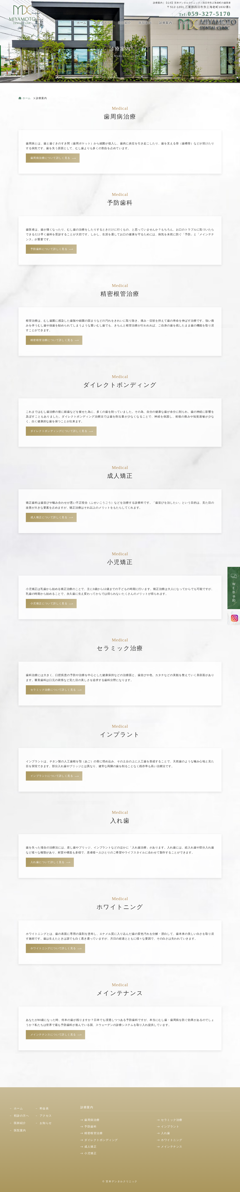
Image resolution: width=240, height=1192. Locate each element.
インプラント (170, 1126)
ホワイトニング (171, 1139)
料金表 (185, 22)
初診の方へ (103, 22)
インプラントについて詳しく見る (51, 776)
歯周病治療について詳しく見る (50, 158)
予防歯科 (90, 1126)
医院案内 (146, 22)
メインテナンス (171, 1146)
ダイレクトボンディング (101, 1139)
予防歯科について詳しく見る (48, 249)
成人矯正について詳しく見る (48, 517)
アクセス (203, 22)
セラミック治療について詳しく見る (53, 689)
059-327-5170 (205, 13)
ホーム (83, 22)
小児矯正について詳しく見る (48, 603)
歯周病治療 (92, 1119)
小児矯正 (90, 1153)
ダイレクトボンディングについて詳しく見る (58, 431)
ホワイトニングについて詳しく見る (53, 948)
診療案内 (166, 22)
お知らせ (224, 22)
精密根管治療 (93, 1133)
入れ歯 (165, 1133)
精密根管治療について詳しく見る (51, 340)
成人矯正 (90, 1146)
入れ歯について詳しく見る (47, 862)
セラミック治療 (171, 1119)
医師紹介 (125, 22)
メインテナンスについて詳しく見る (53, 1034)
